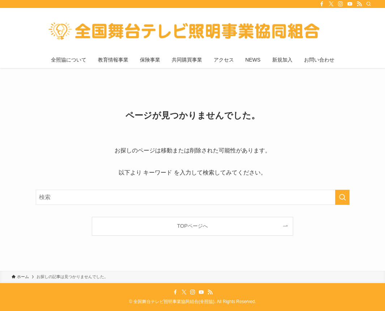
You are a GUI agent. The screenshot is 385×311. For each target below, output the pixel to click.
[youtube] (350, 4)
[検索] (368, 4)
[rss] (359, 4)
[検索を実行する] (342, 197)
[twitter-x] (331, 4)
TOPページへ (192, 226)
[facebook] (321, 4)
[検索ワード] (193, 197)
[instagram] (340, 4)
